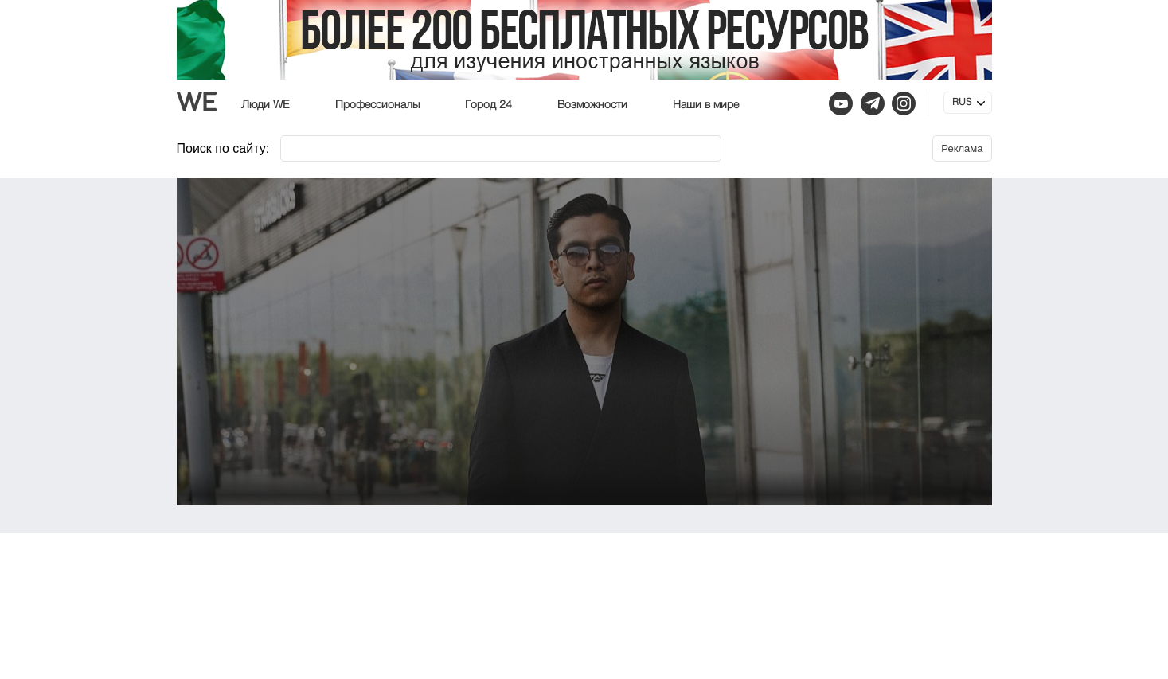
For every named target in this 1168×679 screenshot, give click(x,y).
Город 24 (488, 105)
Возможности (592, 105)
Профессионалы (377, 105)
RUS (961, 102)
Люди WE (265, 105)
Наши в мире (706, 105)
